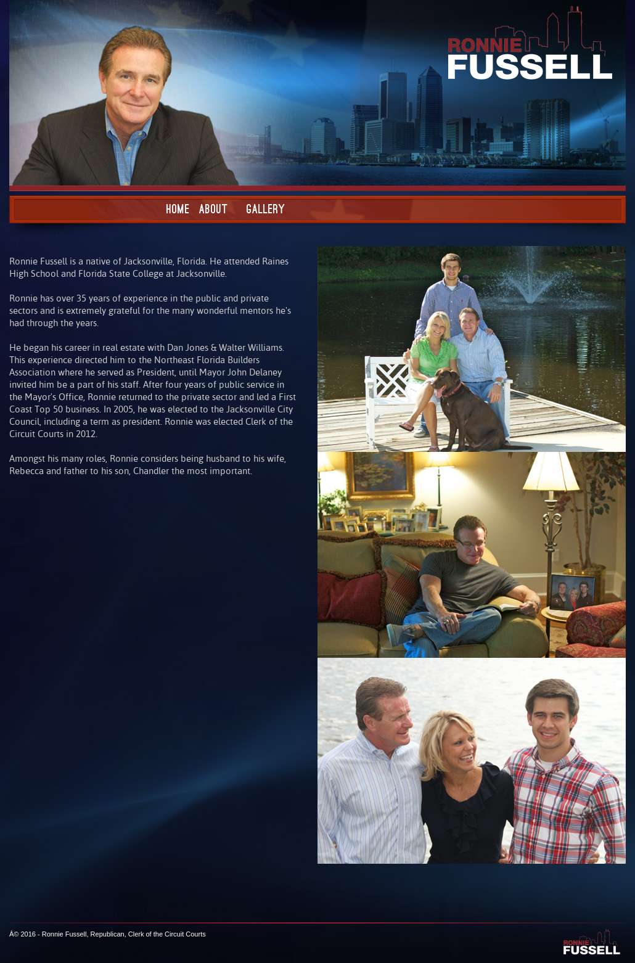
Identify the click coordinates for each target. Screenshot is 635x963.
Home (178, 209)
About (213, 209)
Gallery (266, 209)
